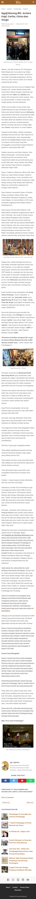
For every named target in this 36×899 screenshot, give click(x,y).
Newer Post (6, 802)
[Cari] (33, 3)
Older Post (30, 802)
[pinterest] (22, 781)
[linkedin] (23, 881)
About (8, 887)
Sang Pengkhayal (22, 896)
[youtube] (27, 881)
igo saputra (10, 24)
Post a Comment (7, 797)
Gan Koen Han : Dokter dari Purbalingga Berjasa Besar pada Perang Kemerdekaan (21, 851)
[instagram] (13, 881)
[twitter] (14, 781)
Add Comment (5, 26)
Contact (14, 887)
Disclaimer (18, 890)
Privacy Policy (24, 887)
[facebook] (5, 781)
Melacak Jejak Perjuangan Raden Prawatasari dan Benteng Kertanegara (21, 860)
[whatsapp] (30, 781)
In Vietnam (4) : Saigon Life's (19, 831)
